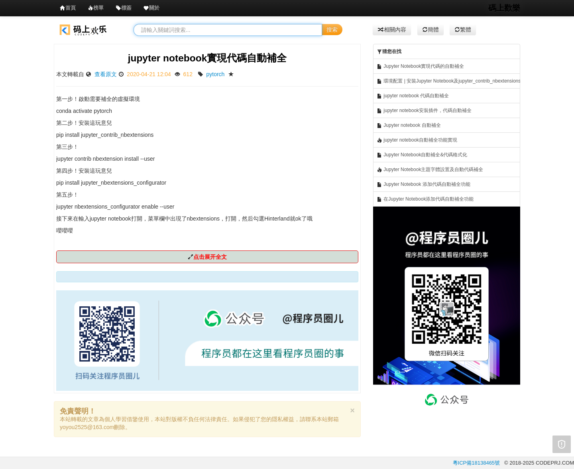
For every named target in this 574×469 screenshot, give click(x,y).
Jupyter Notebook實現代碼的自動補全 (420, 66)
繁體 (462, 29)
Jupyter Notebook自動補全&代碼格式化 (422, 155)
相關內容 (391, 29)
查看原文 (105, 74)
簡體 (430, 29)
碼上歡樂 (504, 8)
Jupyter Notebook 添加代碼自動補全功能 (423, 184)
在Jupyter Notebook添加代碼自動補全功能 (425, 199)
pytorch (215, 74)
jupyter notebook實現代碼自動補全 (207, 58)
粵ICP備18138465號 (476, 463)
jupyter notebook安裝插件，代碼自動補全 (424, 111)
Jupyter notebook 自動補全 (409, 125)
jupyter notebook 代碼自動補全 (413, 96)
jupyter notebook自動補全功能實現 (417, 140)
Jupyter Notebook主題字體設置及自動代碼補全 (430, 170)
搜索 (332, 29)
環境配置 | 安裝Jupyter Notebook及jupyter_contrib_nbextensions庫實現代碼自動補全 (448, 81)
